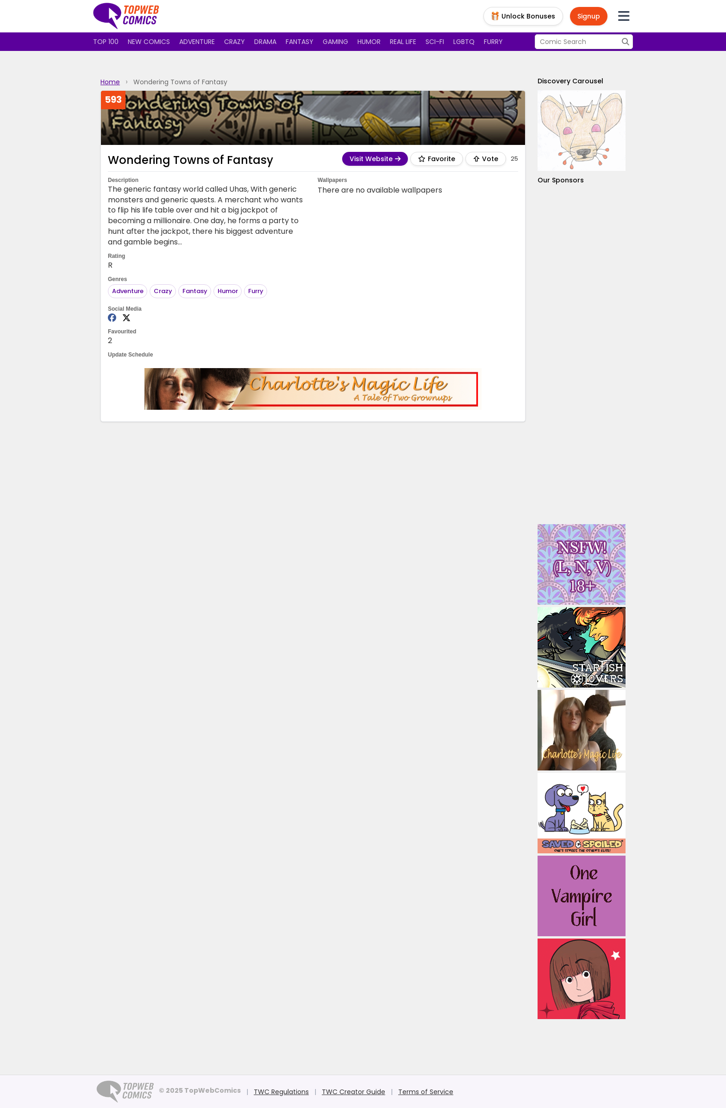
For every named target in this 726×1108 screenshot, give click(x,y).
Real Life (403, 41)
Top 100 (106, 41)
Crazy (234, 41)
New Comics (149, 41)
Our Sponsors (561, 180)
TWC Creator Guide (353, 1091)
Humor (369, 41)
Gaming (335, 41)
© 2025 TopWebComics (200, 1090)
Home (110, 82)
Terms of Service (425, 1091)
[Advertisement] (582, 354)
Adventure (197, 41)
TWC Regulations (281, 1091)
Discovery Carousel (570, 81)
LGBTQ (464, 41)
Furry (493, 41)
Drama (265, 41)
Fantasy (299, 41)
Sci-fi (435, 41)
